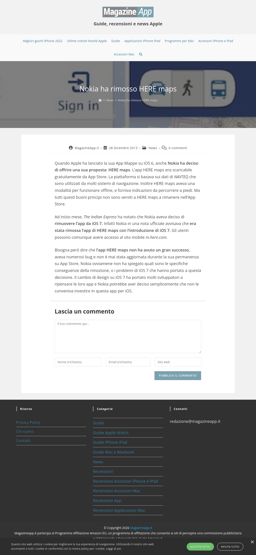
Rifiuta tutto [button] (230, 546)
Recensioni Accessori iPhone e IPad (125, 481)
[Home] (100, 100)
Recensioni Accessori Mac (116, 490)
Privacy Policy (28, 422)
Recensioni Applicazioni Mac (119, 510)
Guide (98, 422)
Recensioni (103, 471)
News (153, 148)
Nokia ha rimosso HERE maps (138, 100)
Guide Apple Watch (110, 432)
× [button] (252, 542)
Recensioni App (107, 500)
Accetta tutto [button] (200, 546)
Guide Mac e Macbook (113, 452)
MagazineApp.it (87, 148)
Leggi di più (113, 549)
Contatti (23, 440)
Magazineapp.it (141, 528)
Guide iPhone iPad (110, 442)
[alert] (128, 546)
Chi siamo (25, 431)
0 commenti (178, 148)
